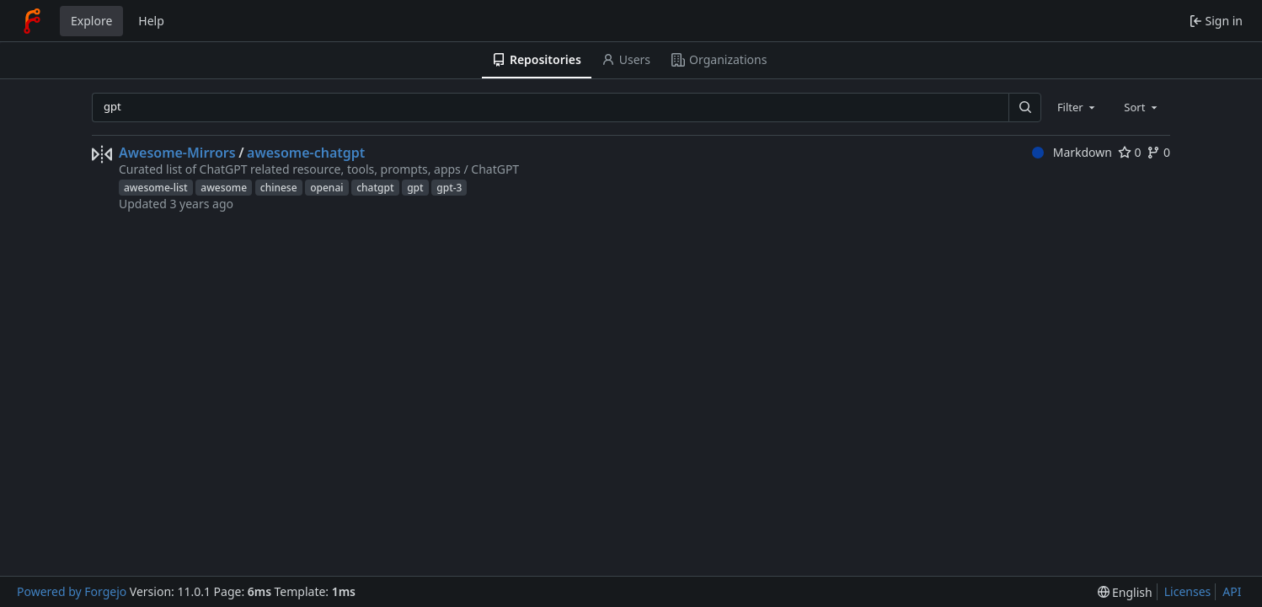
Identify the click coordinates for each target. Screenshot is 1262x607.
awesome (224, 187)
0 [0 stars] (1130, 152)
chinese (278, 187)
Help (151, 21)
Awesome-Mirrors (177, 152)
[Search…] (1024, 107)
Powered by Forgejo (71, 591)
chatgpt (374, 187)
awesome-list (156, 187)
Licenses (1187, 591)
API (1231, 591)
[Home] (32, 21)
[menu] (1125, 592)
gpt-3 (449, 187)
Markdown (1072, 152)
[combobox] (1077, 107)
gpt (415, 187)
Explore (91, 21)
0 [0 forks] (1158, 152)
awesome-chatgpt (306, 152)
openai (326, 187)
